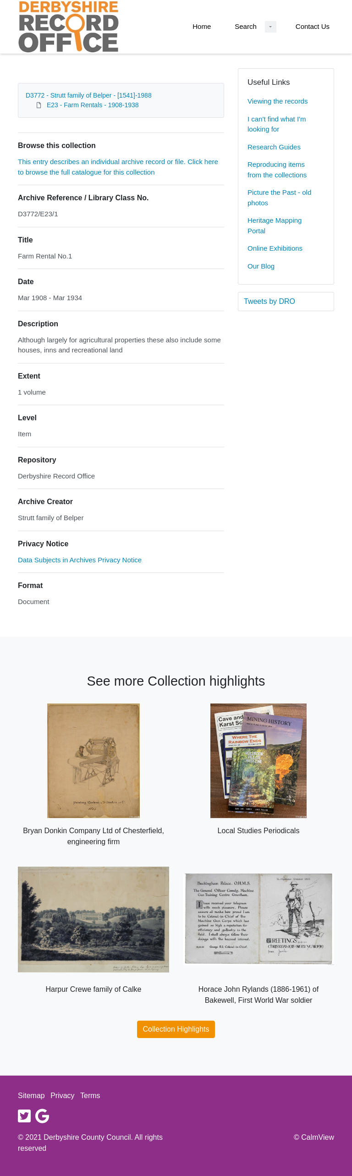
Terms (90, 1095)
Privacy (62, 1095)
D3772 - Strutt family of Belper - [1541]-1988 (89, 95)
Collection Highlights (176, 1029)
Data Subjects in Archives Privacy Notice (80, 560)
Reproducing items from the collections (277, 169)
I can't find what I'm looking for (277, 124)
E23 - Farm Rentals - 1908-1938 (93, 105)
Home (201, 26)
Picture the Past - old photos (279, 197)
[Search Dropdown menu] (270, 27)
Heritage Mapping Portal (275, 225)
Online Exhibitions (275, 248)
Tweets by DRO (269, 301)
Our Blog (261, 266)
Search (246, 26)
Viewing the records (278, 101)
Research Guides (274, 147)
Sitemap (31, 1095)
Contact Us (313, 26)
